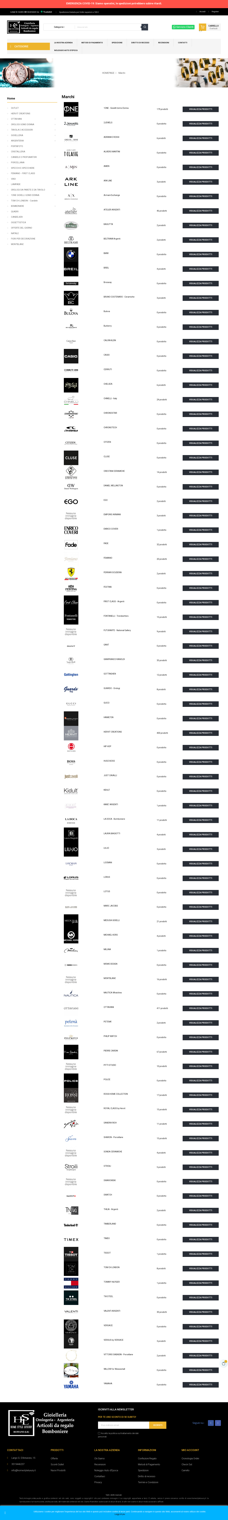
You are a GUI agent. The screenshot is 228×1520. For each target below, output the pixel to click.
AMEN (106, 166)
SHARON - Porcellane (113, 1137)
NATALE (15, 233)
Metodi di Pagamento (149, 1464)
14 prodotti (162, 472)
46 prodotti (162, 211)
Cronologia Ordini (190, 1458)
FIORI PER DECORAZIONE (23, 238)
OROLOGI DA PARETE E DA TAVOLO (28, 189)
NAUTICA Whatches (113, 992)
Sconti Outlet (57, 1464)
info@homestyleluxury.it (23, 1470)
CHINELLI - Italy (110, 398)
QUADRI (14, 211)
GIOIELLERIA (17, 135)
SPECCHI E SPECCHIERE (22, 168)
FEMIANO (108, 558)
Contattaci (99, 1476)
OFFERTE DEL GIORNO (21, 228)
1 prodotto (161, 530)
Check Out (187, 1464)
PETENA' (108, 1021)
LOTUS (107, 891)
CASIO (107, 355)
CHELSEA (108, 384)
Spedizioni (143, 1470)
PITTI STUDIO (110, 1065)
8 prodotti (161, 689)
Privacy (98, 1482)
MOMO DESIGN (110, 964)
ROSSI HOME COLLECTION (116, 1094)
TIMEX (107, 1238)
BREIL (106, 268)
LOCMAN (108, 862)
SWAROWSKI (110, 1180)
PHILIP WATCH (110, 1036)
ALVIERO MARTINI (112, 151)
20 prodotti (162, 559)
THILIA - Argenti (111, 1209)
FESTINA (108, 587)
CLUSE (107, 456)
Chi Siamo (99, 1458)
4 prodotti (161, 269)
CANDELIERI (17, 217)
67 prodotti (162, 1052)
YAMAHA (108, 1383)
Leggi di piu (120, 1514)
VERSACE (108, 1325)
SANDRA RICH (110, 1123)
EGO (106, 500)
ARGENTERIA (17, 140)
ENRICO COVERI (111, 529)
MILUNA (107, 949)
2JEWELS (108, 122)
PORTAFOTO (17, 146)
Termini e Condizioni (148, 1482)
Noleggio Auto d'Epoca (106, 1470)
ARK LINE (108, 180)
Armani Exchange (112, 195)
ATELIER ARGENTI (112, 210)
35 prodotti (162, 660)
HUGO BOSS (109, 761)
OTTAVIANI (16, 119)
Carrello (185, 1470)
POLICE (107, 1079)
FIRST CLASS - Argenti (114, 601)
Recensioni (100, 1464)
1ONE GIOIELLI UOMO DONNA (25, 195)
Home (11, 98)
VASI (13, 179)
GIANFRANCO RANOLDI (114, 659)
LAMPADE (16, 184)
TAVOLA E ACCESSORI (22, 130)
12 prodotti (162, 675)
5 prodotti (161, 1167)
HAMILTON (108, 717)
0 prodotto (161, 124)
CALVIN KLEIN (110, 340)
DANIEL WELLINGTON (113, 485)
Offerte (54, 1458)
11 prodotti (162, 820)
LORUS (107, 877)
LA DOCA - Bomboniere (114, 819)
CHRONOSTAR (110, 413)
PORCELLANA (17, 162)
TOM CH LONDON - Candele (24, 200)
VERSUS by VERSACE (113, 1340)
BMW (106, 253)
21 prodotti (162, 921)
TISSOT (107, 1253)
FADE (106, 543)
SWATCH (108, 1195)
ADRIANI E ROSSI (111, 137)
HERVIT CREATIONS (20, 113)
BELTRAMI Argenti (112, 239)
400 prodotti (162, 733)
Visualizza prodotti (200, 109)
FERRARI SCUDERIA (113, 572)
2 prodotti (161, 225)
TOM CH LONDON (112, 1267)
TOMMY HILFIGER (112, 1282)
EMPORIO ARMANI (112, 514)
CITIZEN (107, 442)
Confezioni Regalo (147, 1458)
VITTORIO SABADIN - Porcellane (118, 1354)
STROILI (107, 1166)
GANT (106, 645)
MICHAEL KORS (111, 935)
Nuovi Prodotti (58, 1470)
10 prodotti (162, 1066)
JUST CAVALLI (110, 775)
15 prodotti (162, 617)
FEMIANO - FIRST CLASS (23, 173)
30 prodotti (162, 1312)
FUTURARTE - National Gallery (117, 630)
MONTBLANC (17, 244)
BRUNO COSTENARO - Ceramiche (119, 297)
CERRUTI (108, 369)
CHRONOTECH (110, 427)
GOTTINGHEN (110, 674)
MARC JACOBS (111, 906)
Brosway (108, 282)
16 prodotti (162, 979)
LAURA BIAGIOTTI (112, 833)
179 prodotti (162, 109)
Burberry (108, 326)
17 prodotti (162, 1095)
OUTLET (15, 108)
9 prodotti (161, 631)
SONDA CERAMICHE (113, 1151)
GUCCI (106, 703)
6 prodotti (161, 138)
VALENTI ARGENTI (112, 1311)
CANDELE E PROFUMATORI (24, 157)
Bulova (107, 311)
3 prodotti (161, 182)
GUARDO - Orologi (112, 688)
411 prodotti (162, 1008)
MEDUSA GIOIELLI (112, 920)
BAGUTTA (108, 224)
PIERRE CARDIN (111, 1051)
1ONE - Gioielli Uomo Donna (116, 108)
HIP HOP (107, 746)
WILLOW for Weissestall (114, 1369)
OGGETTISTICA (18, 222)
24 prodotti (162, 399)
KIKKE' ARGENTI (111, 804)
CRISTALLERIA (18, 151)
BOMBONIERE (17, 206)
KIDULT (107, 790)
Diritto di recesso (146, 1476)
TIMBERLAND (110, 1224)
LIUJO (106, 848)
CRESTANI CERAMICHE (114, 471)
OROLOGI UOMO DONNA (22, 124)
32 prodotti (162, 544)
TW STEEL (108, 1296)
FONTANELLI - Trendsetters (116, 616)
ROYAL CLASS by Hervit (114, 1108)
